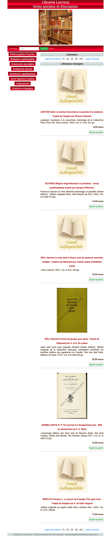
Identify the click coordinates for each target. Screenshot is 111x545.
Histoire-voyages (22, 88)
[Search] (29, 48)
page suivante (92, 58)
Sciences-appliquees (22, 73)
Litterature (22, 83)
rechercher (44, 48)
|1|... (64, 58)
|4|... (77, 58)
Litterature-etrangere (72, 63)
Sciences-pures (22, 69)
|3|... (73, 58)
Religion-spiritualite (22, 59)
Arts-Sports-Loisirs (22, 78)
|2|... (69, 58)
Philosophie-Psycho (22, 54)
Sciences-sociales (22, 64)
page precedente (53, 58)
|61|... (82, 58)
